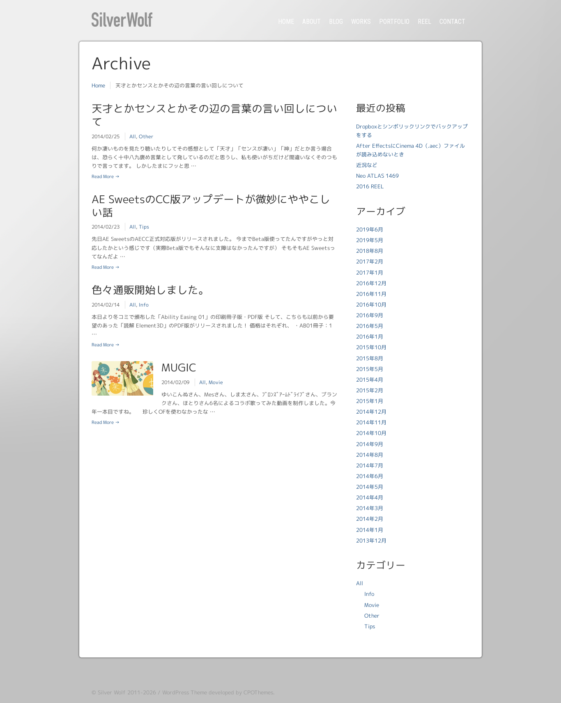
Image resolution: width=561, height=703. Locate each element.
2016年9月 (369, 315)
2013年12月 (371, 540)
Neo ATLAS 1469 (377, 175)
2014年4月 (369, 497)
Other (146, 136)
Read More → (106, 176)
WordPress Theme (184, 692)
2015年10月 (371, 347)
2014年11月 (371, 422)
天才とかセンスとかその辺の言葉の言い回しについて (214, 115)
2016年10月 (371, 304)
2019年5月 (369, 240)
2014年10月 (371, 433)
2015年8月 (369, 358)
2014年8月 (369, 454)
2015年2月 (369, 390)
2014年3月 (369, 508)
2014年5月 (369, 486)
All (132, 136)
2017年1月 (369, 272)
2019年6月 (369, 229)
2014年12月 (371, 411)
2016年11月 (371, 294)
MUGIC (178, 367)
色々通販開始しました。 (150, 289)
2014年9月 (369, 444)
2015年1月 (369, 401)
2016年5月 (369, 326)
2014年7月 (369, 465)
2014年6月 (369, 476)
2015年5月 (369, 369)
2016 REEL (370, 186)
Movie (216, 382)
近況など (366, 165)
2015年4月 (369, 379)
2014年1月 (369, 530)
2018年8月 (369, 250)
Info (144, 304)
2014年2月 (369, 518)
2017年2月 (369, 261)
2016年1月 (369, 336)
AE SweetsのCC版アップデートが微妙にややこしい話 (211, 206)
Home (98, 85)
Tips (144, 226)
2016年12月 (371, 283)
